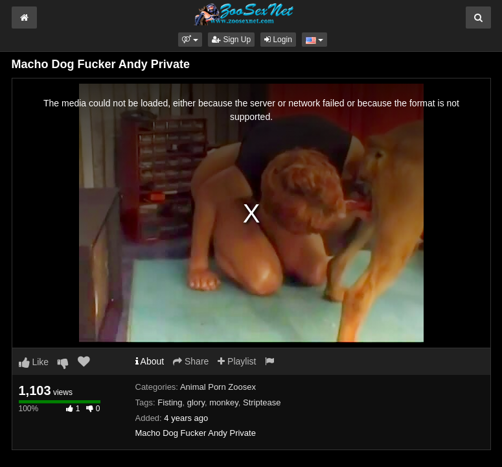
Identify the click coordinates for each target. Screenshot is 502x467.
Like (34, 362)
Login (278, 39)
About (150, 361)
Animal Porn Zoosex (218, 387)
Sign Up (231, 39)
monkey (223, 402)
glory (196, 402)
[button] (190, 39)
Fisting (169, 402)
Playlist (237, 361)
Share (191, 361)
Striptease (262, 402)
